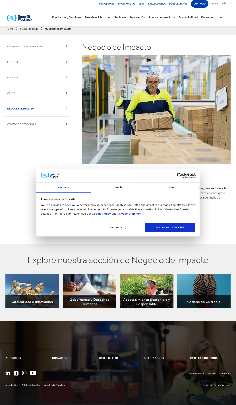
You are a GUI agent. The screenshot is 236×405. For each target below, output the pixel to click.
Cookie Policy (101, 213)
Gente (11, 93)
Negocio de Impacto (20, 108)
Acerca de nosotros (162, 17)
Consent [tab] (63, 187)
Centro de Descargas (21, 124)
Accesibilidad (11, 385)
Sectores (120, 17)
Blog (142, 4)
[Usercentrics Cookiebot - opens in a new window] (180, 175)
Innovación (137, 17)
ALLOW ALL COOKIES (170, 227)
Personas (207, 17)
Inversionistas (126, 4)
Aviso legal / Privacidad (54, 385)
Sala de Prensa (156, 4)
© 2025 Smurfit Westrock (218, 385)
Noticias (212, 373)
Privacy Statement (129, 213)
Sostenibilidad (188, 17)
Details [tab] (118, 187)
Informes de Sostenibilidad (25, 46)
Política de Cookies (31, 385)
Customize (118, 227)
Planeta (12, 77)
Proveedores (107, 4)
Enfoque (13, 62)
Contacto (200, 4)
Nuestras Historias (98, 17)
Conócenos (225, 373)
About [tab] (172, 187)
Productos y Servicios (66, 17)
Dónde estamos (178, 4)
